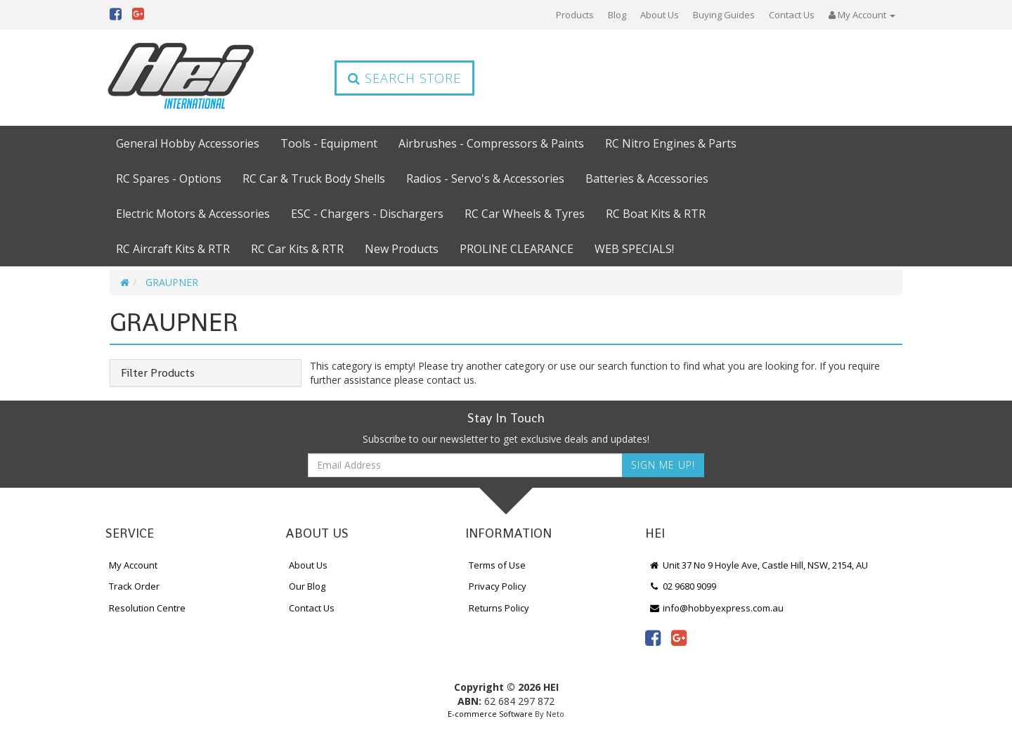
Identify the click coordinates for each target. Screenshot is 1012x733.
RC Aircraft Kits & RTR (173, 249)
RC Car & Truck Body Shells (313, 178)
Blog (617, 14)
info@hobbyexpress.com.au (716, 608)
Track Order (134, 586)
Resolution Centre (147, 608)
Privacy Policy (497, 586)
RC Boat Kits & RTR (656, 213)
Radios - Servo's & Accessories (485, 178)
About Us (659, 14)
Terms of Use (497, 565)
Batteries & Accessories (646, 178)
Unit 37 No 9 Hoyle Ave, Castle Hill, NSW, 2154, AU (758, 565)
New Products (402, 249)
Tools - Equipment (328, 143)
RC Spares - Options (168, 178)
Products (575, 14)
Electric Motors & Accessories (193, 213)
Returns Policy (499, 608)
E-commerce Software (490, 713)
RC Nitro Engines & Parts (671, 143)
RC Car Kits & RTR (297, 249)
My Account (133, 565)
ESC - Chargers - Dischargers (367, 213)
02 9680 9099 (682, 586)
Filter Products (158, 373)
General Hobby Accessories (187, 143)
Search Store (404, 78)
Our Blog (307, 586)
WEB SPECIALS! (634, 249)
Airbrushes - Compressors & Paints (491, 143)
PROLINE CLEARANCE (516, 249)
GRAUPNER (171, 282)
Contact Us (792, 14)
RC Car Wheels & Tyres (525, 213)
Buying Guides (724, 14)
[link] (653, 637)
